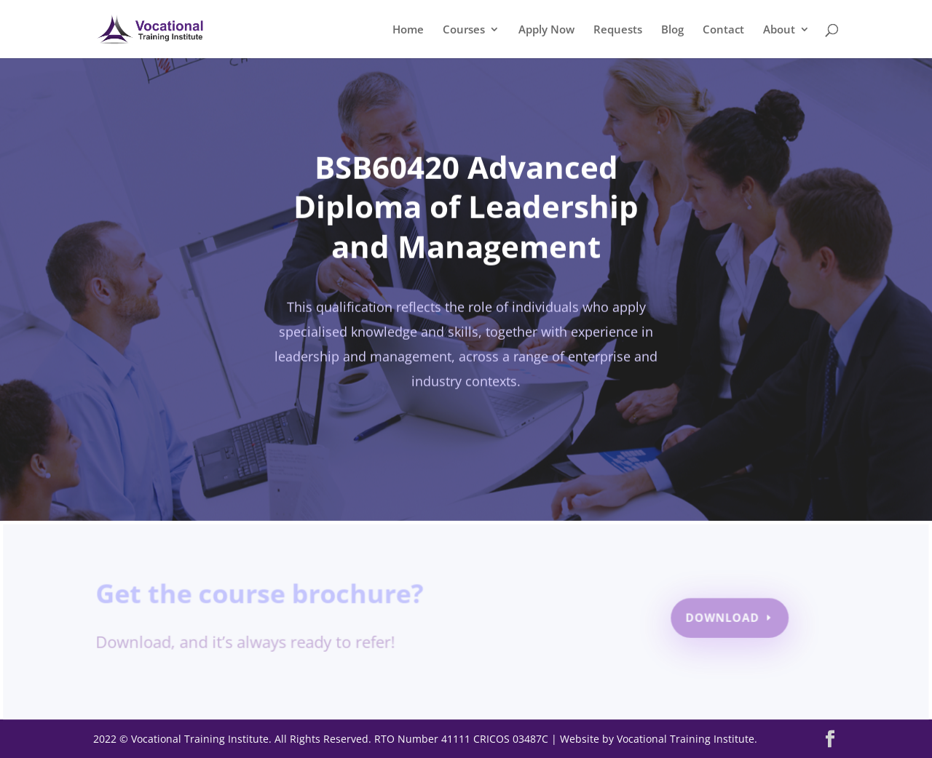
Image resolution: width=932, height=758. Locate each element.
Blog (672, 30)
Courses (464, 30)
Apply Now (546, 30)
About (779, 30)
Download (720, 618)
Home (408, 30)
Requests (617, 30)
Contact (723, 30)
